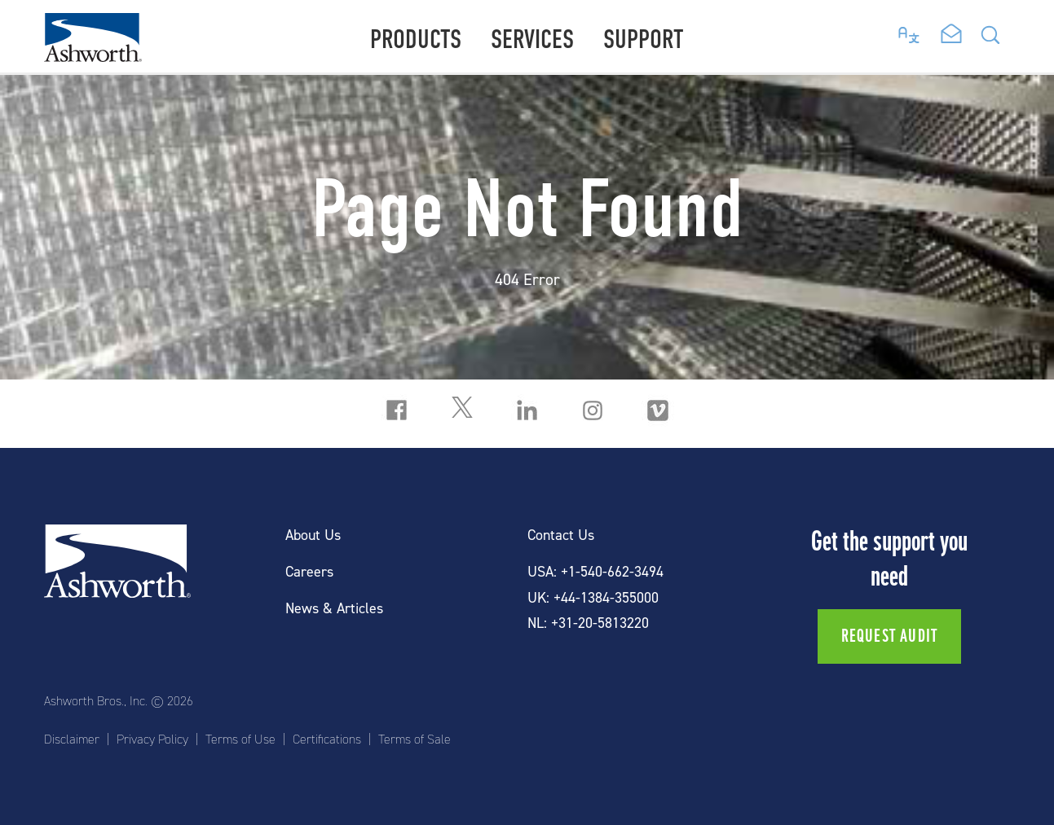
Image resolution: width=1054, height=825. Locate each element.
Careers (309, 572)
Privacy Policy (152, 739)
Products (415, 39)
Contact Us (560, 535)
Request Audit (889, 636)
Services (532, 39)
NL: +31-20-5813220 (588, 623)
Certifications (327, 739)
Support (643, 39)
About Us (313, 535)
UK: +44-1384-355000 (593, 598)
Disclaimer (71, 739)
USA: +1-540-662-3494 (595, 572)
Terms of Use (240, 739)
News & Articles (334, 608)
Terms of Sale (414, 739)
